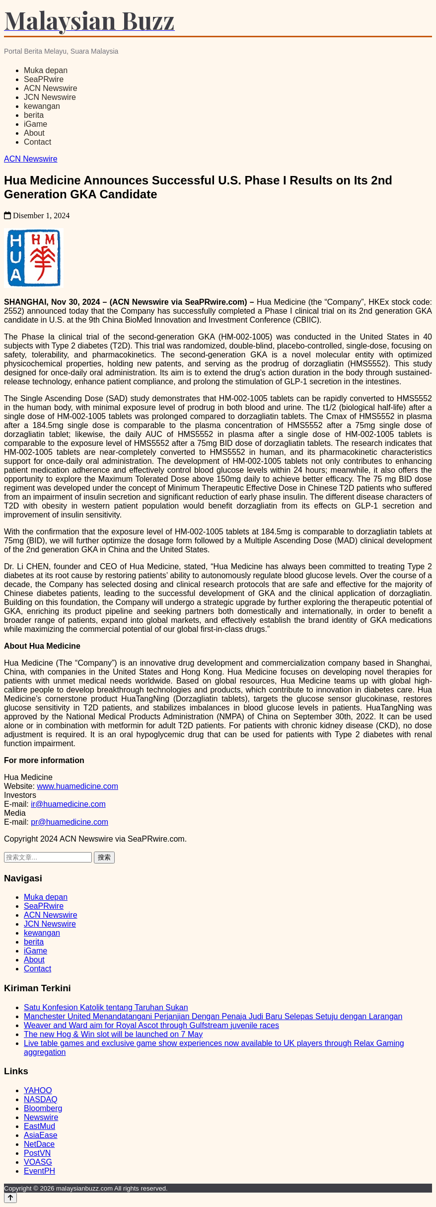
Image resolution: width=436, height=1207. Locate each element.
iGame (35, 124)
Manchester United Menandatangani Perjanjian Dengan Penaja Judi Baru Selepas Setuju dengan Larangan (213, 1016)
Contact (37, 142)
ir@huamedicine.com (68, 804)
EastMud (39, 1126)
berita (34, 115)
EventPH (39, 1171)
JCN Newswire (50, 97)
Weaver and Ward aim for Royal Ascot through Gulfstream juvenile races (151, 1025)
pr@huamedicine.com (69, 822)
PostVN (37, 1153)
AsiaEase (41, 1135)
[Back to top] (10, 1198)
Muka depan (46, 70)
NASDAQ (41, 1099)
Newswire (41, 1117)
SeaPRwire (44, 79)
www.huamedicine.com (77, 786)
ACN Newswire (50, 88)
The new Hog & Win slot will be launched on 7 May (113, 1034)
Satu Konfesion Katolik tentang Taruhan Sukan (106, 1007)
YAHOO (38, 1090)
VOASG (38, 1162)
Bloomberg (43, 1108)
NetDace (39, 1144)
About (34, 133)
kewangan (42, 106)
